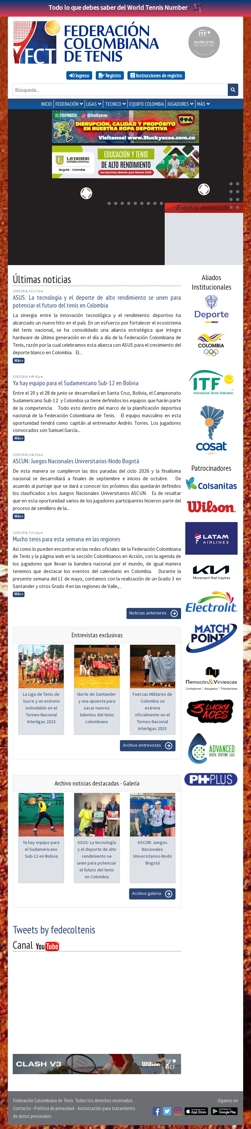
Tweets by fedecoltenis (54, 928)
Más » (18, 359)
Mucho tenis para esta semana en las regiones (66, 537)
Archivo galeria (152, 893)
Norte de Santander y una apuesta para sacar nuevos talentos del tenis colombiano (96, 706)
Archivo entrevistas (148, 744)
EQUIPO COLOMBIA (146, 104)
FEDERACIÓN (67, 104)
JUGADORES (178, 104)
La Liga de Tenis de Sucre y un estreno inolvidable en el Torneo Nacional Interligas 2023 (41, 706)
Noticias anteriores (153, 612)
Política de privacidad (54, 1107)
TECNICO (113, 104)
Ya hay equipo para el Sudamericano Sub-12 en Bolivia (76, 381)
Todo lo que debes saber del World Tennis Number (125, 7)
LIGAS (91, 104)
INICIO (46, 104)
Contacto (22, 1107)
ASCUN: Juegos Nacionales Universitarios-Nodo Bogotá (76, 459)
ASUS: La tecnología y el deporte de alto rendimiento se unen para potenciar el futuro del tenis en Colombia (97, 300)
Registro (110, 75)
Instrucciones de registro (156, 75)
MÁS (201, 104)
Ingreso (79, 75)
